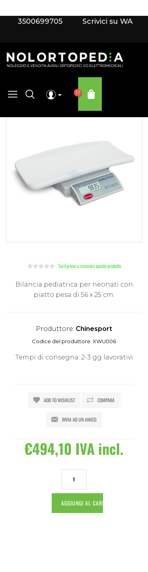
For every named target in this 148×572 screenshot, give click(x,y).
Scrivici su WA (107, 21)
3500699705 (40, 21)
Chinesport (94, 329)
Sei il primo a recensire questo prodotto (89, 265)
